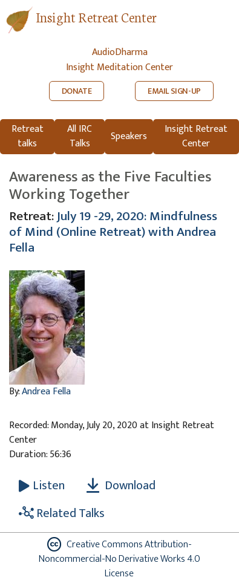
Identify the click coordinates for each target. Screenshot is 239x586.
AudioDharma (120, 52)
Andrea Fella (46, 391)
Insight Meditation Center (119, 67)
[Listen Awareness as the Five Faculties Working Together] (41, 486)
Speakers (129, 136)
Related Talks (62, 513)
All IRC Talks (79, 136)
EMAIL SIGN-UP (174, 91)
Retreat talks (27, 136)
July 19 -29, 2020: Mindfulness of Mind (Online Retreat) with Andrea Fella (113, 232)
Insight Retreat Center (96, 16)
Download (121, 485)
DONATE (77, 91)
